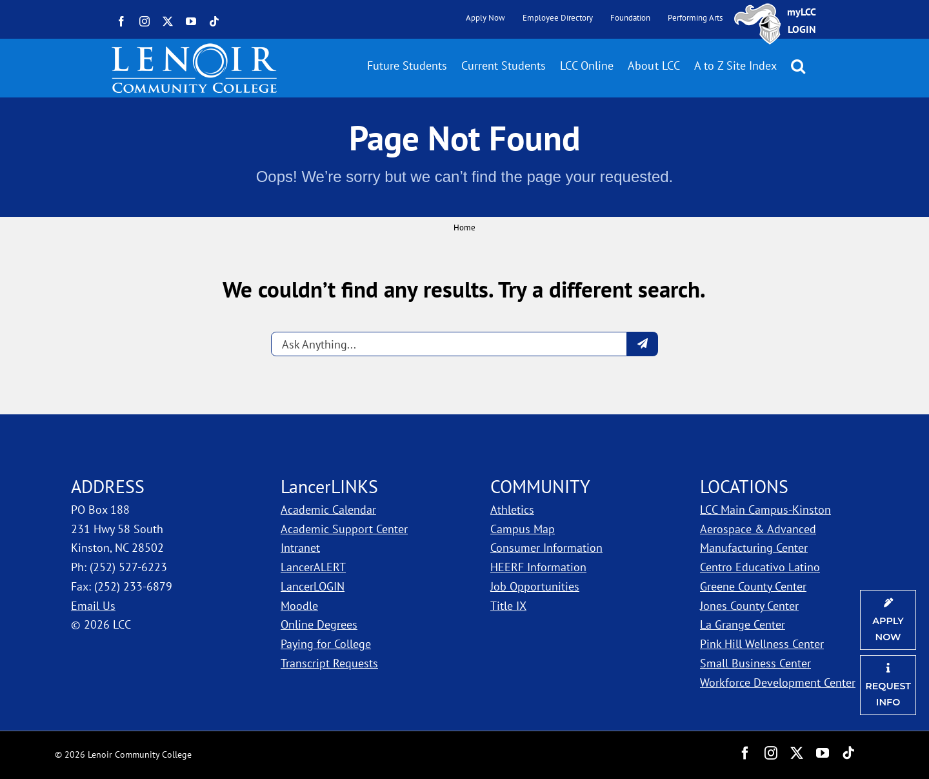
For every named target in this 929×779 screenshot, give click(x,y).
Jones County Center (749, 605)
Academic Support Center (344, 528)
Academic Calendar (328, 509)
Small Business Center (755, 663)
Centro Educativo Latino (760, 567)
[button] (798, 66)
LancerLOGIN (313, 586)
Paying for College (326, 643)
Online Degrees (319, 624)
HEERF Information (538, 567)
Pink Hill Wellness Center (762, 643)
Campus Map (522, 528)
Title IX (508, 605)
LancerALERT (313, 567)
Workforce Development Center (777, 682)
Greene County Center (753, 586)
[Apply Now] (888, 620)
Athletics (512, 509)
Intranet (300, 547)
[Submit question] (642, 344)
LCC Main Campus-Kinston (765, 509)
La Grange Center (742, 624)
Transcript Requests (329, 663)
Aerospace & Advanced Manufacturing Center (758, 538)
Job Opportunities (534, 586)
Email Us (93, 605)
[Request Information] (888, 685)
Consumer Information (546, 547)
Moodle (299, 605)
